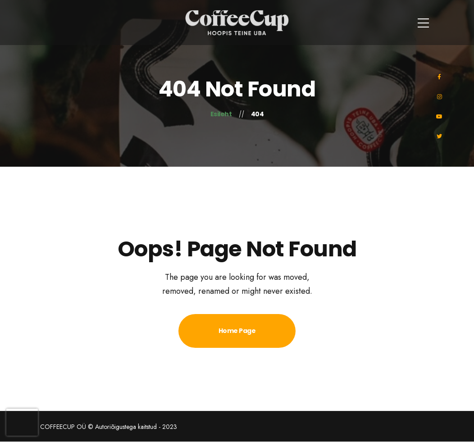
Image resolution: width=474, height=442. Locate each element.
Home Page (237, 330)
